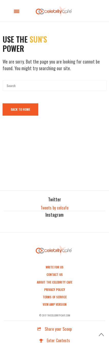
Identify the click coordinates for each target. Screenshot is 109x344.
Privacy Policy (54, 289)
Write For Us (55, 267)
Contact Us (54, 274)
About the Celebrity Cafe (54, 282)
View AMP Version (55, 304)
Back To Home (20, 109)
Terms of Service (55, 297)
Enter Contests (54, 340)
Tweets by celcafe (54, 208)
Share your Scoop (54, 329)
